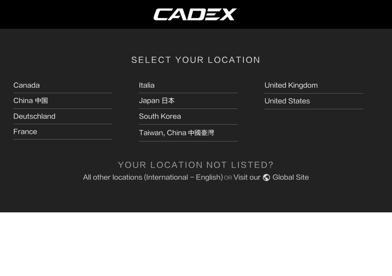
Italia (147, 85)
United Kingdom (291, 85)
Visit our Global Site (271, 177)
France (25, 131)
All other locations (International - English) (153, 177)
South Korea (160, 116)
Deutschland (34, 116)
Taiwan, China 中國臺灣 (176, 132)
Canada (26, 85)
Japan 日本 (157, 100)
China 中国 (30, 100)
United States (287, 101)
